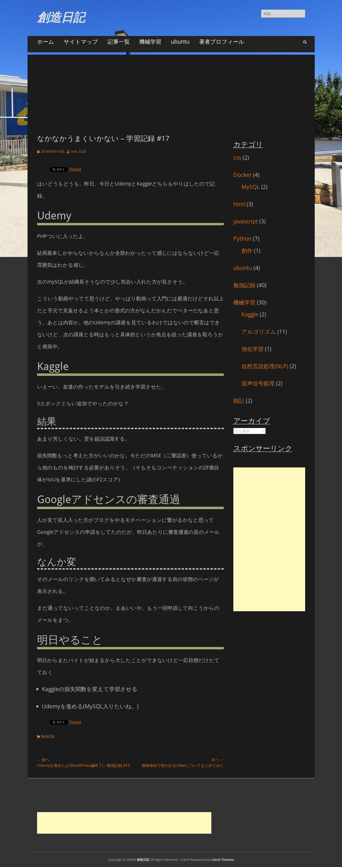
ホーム (45, 41)
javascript (245, 221)
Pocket (75, 169)
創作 (246, 250)
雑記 (238, 400)
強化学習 (252, 349)
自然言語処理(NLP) (264, 366)
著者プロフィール (221, 41)
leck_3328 (78, 151)
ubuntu (180, 41)
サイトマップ (81, 41)
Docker (242, 175)
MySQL (250, 187)
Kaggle (249, 314)
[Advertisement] (171, 88)
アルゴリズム (258, 331)
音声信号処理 (258, 383)
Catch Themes (223, 859)
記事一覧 (119, 41)
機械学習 (150, 41)
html (239, 204)
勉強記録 (48, 736)
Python (242, 238)
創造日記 (61, 17)
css (237, 157)
